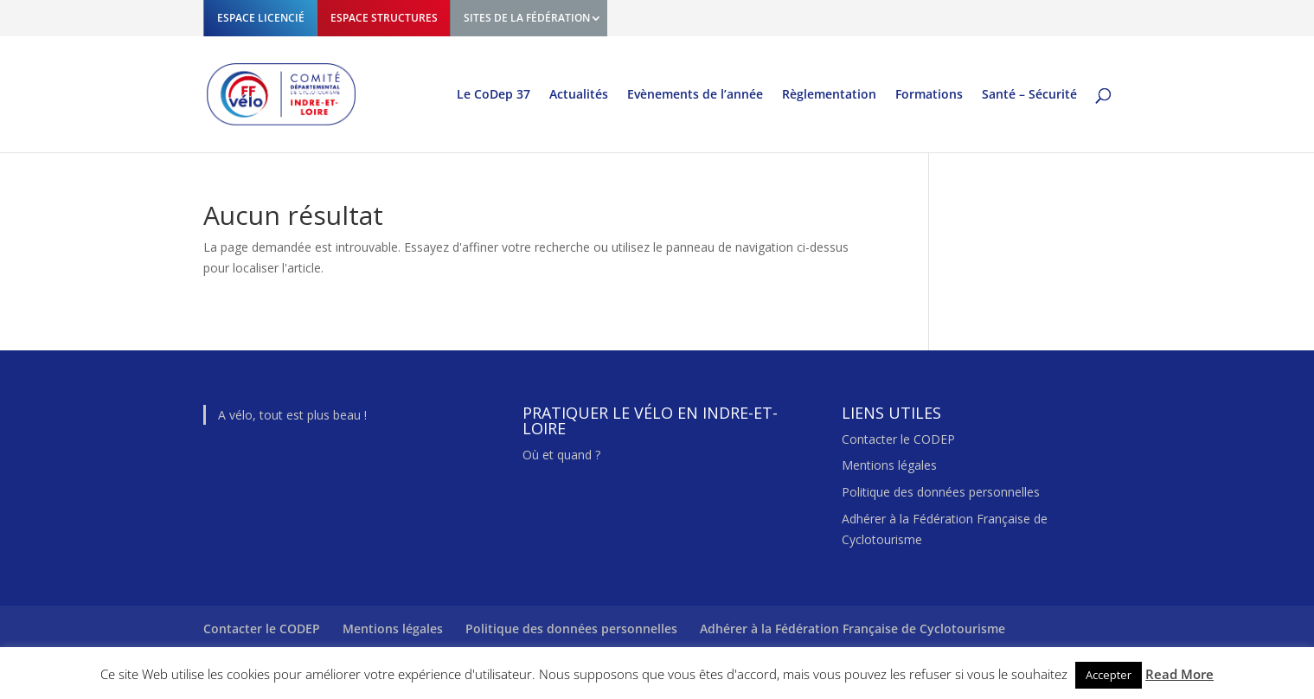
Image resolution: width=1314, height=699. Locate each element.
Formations (929, 95)
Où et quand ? (561, 454)
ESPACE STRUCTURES (384, 17)
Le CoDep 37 (493, 95)
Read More (1179, 674)
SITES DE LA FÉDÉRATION (527, 17)
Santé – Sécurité (1029, 95)
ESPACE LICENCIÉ (260, 17)
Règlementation (829, 95)
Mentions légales (889, 465)
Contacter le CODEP (898, 439)
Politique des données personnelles (941, 492)
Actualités (578, 95)
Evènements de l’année (695, 95)
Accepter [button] (1108, 675)
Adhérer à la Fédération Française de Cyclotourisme (852, 628)
